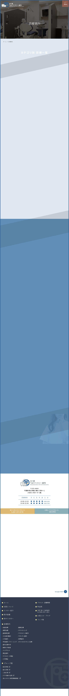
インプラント (7, 657)
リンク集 (41, 626)
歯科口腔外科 (7, 651)
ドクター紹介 (9, 617)
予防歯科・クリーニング (10, 649)
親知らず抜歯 (7, 654)
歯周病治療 (6, 640)
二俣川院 (6, 679)
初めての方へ (9, 625)
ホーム (5, 41)
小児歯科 (6, 646)
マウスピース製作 (25, 640)
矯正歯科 (6, 660)
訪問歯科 (22, 646)
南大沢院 (6, 676)
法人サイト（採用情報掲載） (11, 685)
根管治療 (6, 637)
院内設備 (7, 621)
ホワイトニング (24, 637)
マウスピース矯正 (8, 663)
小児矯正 (6, 666)
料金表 (40, 612)
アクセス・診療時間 (44, 608)
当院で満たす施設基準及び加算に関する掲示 (44, 617)
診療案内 (11, 41)
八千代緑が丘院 (8, 682)
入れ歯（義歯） (7, 643)
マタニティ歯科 (24, 643)
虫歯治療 (6, 634)
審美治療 (22, 634)
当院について (9, 612)
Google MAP (58, 597)
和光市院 (6, 674)
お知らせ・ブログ (44, 622)
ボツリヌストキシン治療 (26, 649)
